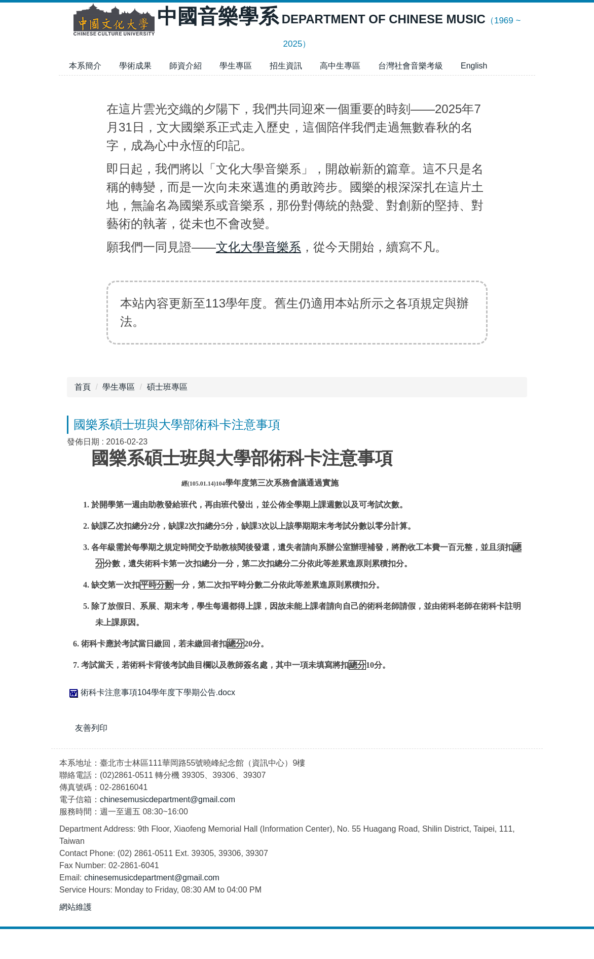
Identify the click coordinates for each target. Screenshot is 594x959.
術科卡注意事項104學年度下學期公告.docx (151, 692)
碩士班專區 (167, 387)
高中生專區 (340, 65)
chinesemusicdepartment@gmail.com (167, 829)
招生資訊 (286, 65)
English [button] (474, 65)
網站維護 (75, 937)
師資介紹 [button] (185, 65)
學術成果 (135, 65)
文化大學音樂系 (258, 247)
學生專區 (118, 387)
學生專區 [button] (235, 65)
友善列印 (91, 728)
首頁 (83, 387)
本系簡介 (85, 65)
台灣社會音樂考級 (410, 65)
